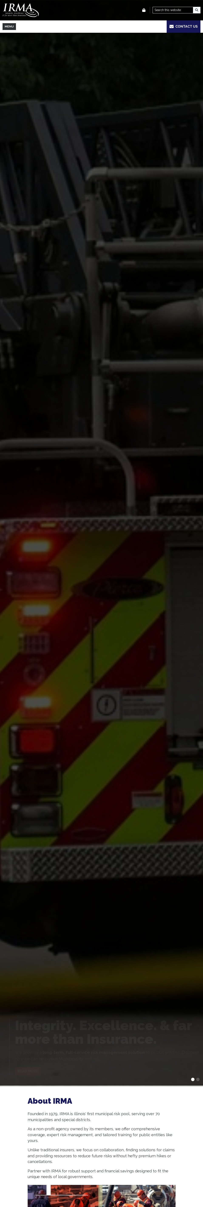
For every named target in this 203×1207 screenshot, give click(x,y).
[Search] (197, 10)
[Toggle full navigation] (9, 26)
